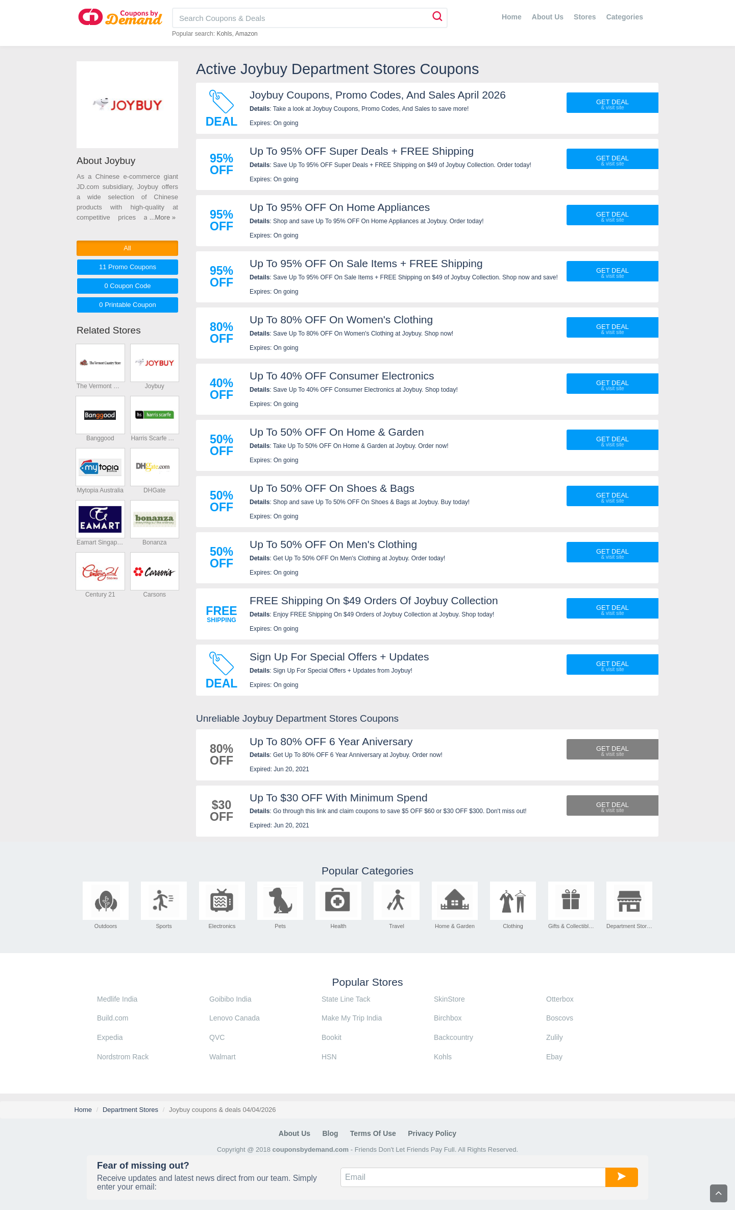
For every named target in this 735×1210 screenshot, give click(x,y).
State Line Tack (346, 999)
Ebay (554, 1057)
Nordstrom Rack (123, 1057)
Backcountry (453, 1037)
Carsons (154, 594)
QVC (217, 1037)
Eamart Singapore (100, 542)
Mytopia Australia (100, 490)
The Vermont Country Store (100, 386)
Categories (624, 17)
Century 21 (100, 594)
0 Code (127, 286)
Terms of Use (373, 1133)
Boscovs (559, 1018)
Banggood (100, 438)
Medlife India (117, 999)
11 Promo (127, 267)
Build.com (112, 1018)
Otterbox (560, 999)
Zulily (554, 1037)
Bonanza (154, 542)
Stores (585, 17)
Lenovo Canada (234, 1018)
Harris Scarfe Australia (154, 438)
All (127, 248)
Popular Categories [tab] (367, 870)
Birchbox (447, 1018)
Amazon (246, 33)
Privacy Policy (432, 1133)
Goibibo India (230, 999)
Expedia (110, 1037)
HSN (329, 1057)
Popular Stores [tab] (367, 982)
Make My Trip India (352, 1018)
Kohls (224, 33)
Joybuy (154, 386)
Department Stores (130, 1109)
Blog (330, 1133)
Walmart (222, 1057)
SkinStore (449, 999)
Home (512, 17)
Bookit (331, 1037)
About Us (548, 17)
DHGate (154, 490)
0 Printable (127, 305)
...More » (163, 217)
